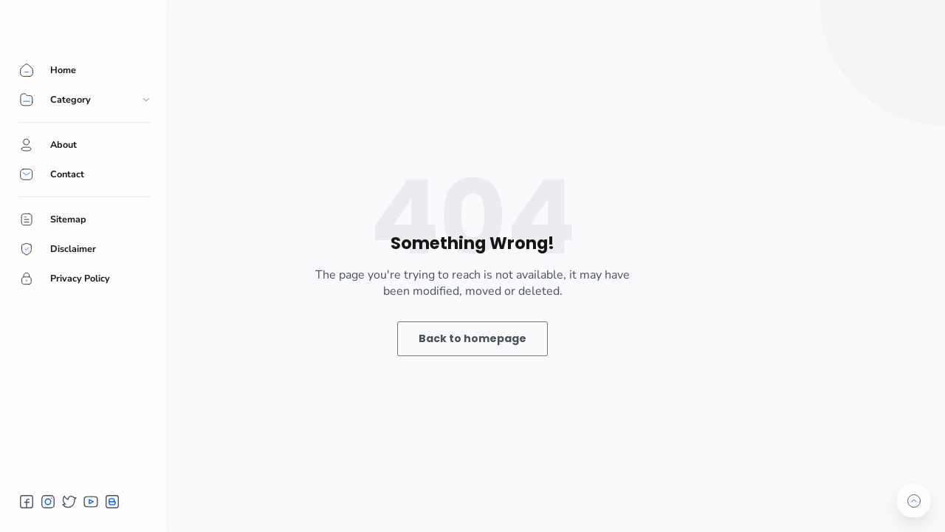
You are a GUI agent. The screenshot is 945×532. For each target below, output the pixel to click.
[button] (26, 502)
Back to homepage (472, 338)
